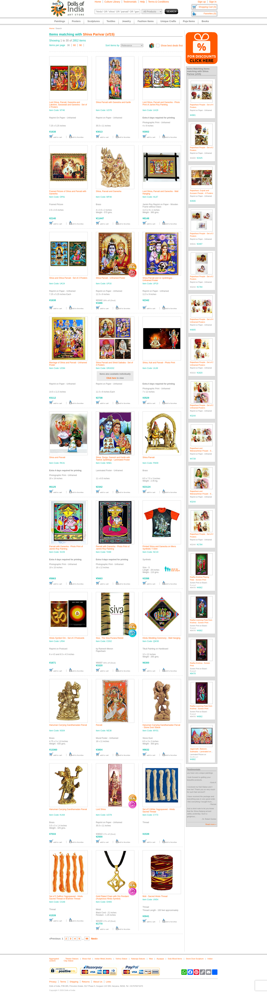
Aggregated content (54, 960)
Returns (86, 981)
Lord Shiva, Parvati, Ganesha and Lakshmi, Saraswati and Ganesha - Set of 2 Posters (68, 104)
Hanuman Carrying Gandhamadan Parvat (68, 725)
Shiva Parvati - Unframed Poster (110, 278)
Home (98, 1)
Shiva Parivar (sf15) (99, 34)
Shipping (74, 981)
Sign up (202, 1)
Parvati (99, 725)
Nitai (151, 959)
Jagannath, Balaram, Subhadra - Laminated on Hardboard (200, 751)
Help (142, 1)
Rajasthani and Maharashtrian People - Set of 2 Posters (201, 494)
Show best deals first (172, 45)
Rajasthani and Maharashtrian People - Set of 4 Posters (201, 451)
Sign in (212, 1)
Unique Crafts (168, 21)
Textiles (111, 21)
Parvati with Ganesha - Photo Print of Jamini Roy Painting (66, 547)
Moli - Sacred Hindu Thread (155, 896)
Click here (111, 378)
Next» (94, 938)
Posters (76, 21)
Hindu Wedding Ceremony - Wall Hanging (161, 638)
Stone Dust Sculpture (195, 959)
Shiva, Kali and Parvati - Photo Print (159, 362)
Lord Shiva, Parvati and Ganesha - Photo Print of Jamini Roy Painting (161, 103)
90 (80, 45)
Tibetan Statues (71, 959)
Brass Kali (86, 959)
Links (108, 981)
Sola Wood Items (175, 959)
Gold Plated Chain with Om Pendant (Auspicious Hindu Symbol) (112, 897)
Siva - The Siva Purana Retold (109, 638)
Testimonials (130, 1)
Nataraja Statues (138, 959)
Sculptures (93, 21)
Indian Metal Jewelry (103, 959)
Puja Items (189, 21)
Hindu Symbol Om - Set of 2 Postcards (66, 638)
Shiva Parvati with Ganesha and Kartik (113, 102)
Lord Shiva (101, 809)
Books (205, 21)
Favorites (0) (210, 13)
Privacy (53, 981)
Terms (63, 981)
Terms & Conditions (158, 1)
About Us (97, 981)
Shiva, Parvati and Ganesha (108, 191)
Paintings (59, 21)
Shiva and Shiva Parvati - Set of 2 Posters (68, 278)
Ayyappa (160, 959)
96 (87, 938)
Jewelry (126, 21)
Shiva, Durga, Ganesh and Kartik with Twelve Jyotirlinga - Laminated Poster (113, 458)
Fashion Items (146, 21)
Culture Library (112, 1)
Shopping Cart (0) (207, 7)
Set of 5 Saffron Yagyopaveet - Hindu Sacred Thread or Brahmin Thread (66, 897)
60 (74, 45)
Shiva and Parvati (57, 457)
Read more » (210, 824)
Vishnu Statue (121, 959)
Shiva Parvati (149, 457)
